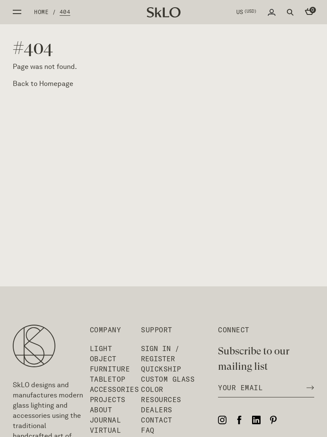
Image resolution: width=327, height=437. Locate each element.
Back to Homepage (43, 84)
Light (101, 348)
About (101, 410)
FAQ (148, 430)
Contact (156, 420)
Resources (161, 399)
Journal (105, 420)
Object (103, 358)
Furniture (110, 369)
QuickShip (161, 369)
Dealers (156, 410)
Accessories (114, 389)
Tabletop (108, 379)
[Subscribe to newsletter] (307, 388)
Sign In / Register (160, 353)
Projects (108, 399)
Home (41, 12)
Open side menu (17, 12)
